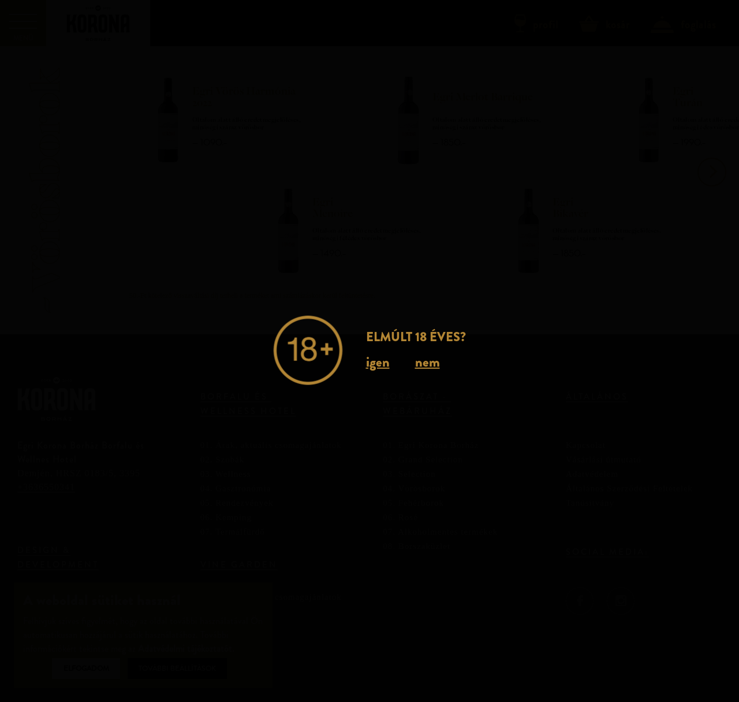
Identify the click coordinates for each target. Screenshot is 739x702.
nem (427, 362)
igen (378, 362)
